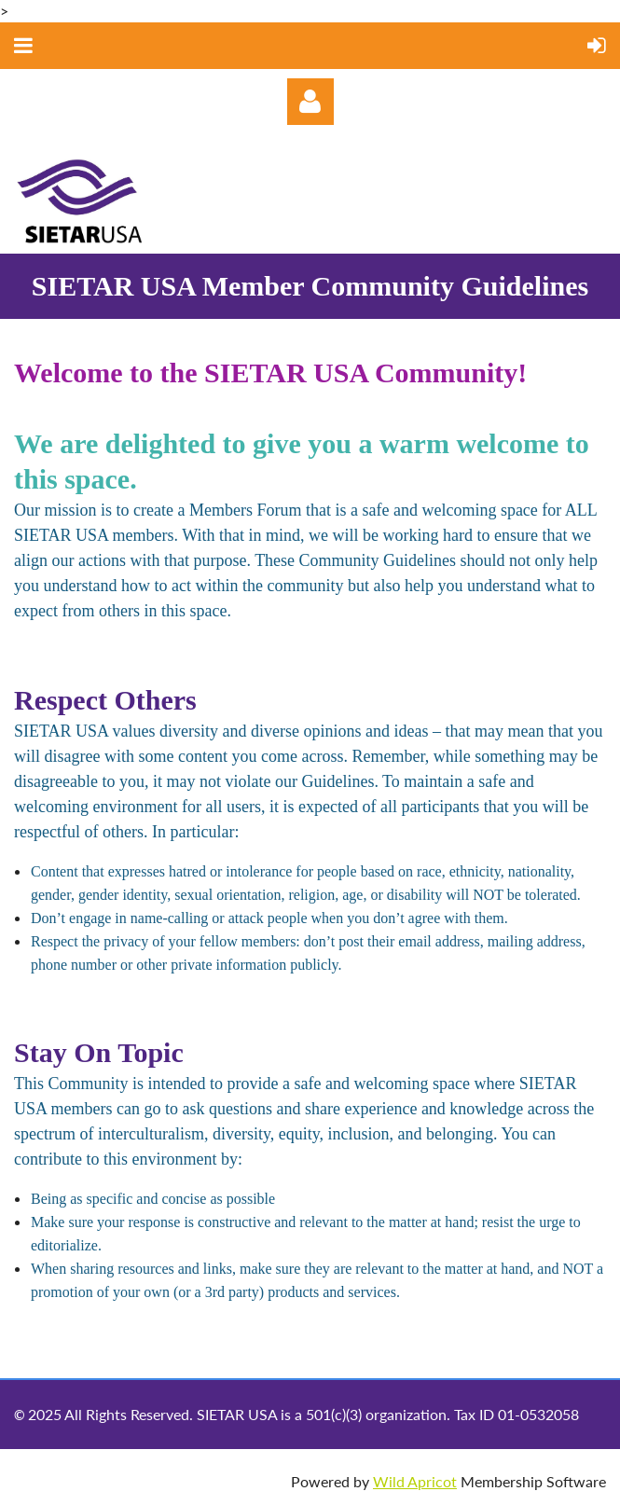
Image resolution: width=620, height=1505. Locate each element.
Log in (310, 101)
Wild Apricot (415, 1481)
